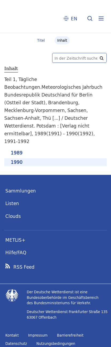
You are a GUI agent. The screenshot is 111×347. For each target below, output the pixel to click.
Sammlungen (20, 191)
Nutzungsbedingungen (55, 343)
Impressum (38, 335)
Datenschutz (16, 343)
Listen (12, 203)
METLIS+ (15, 240)
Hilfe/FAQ (15, 252)
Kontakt (12, 335)
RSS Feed (24, 267)
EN (74, 18)
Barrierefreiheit (70, 335)
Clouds (13, 216)
